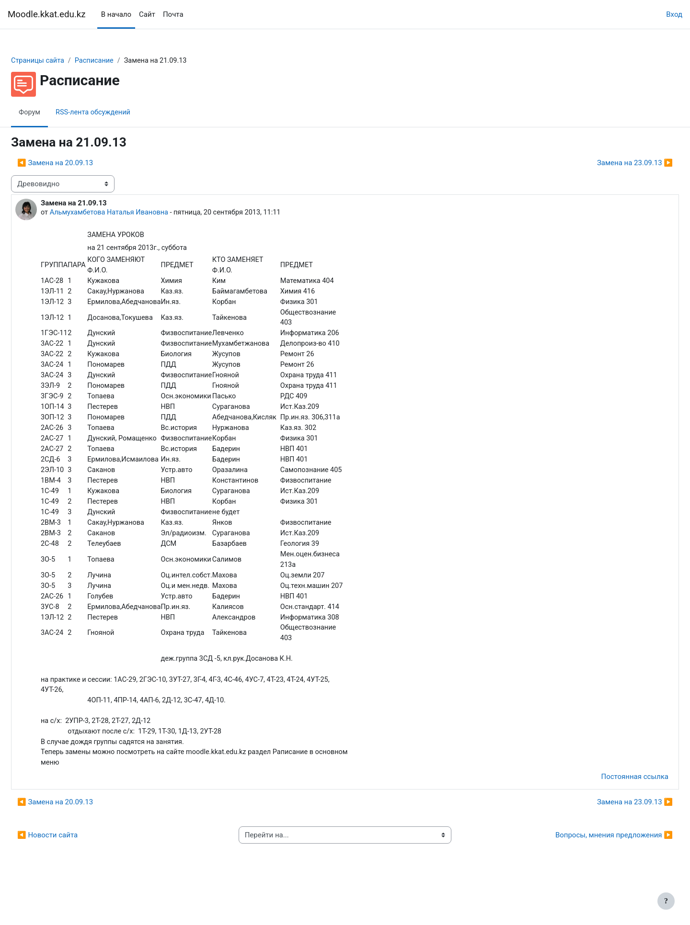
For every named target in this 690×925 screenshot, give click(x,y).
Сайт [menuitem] (147, 14)
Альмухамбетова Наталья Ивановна (134, 213)
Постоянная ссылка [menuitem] (611, 813)
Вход (674, 14)
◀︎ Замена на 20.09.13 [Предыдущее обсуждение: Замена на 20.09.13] (78, 163)
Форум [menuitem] (53, 112)
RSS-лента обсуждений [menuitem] (118, 112)
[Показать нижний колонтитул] (666, 901)
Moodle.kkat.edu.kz (47, 14)
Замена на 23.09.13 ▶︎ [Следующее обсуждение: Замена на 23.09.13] (612, 163)
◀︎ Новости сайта (70, 872)
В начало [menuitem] (116, 14)
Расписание (120, 60)
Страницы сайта (61, 60)
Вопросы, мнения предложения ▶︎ (591, 872)
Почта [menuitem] (173, 14)
